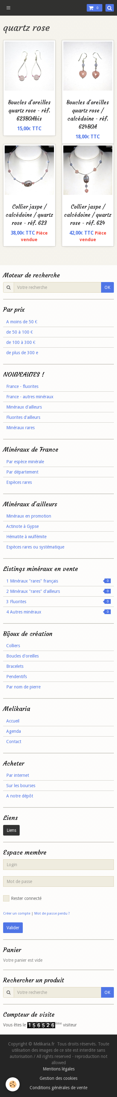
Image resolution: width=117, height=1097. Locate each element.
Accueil (12, 720)
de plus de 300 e (22, 352)
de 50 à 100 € (19, 332)
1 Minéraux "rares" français (58, 580)
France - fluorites (22, 386)
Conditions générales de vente (58, 1087)
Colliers (13, 645)
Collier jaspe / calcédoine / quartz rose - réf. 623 (29, 215)
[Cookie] (13, 1084)
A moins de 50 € (21, 321)
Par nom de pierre (23, 686)
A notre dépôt (19, 795)
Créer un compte (16, 913)
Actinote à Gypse (22, 526)
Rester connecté (22, 898)
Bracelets (14, 666)
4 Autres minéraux (58, 611)
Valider (13, 927)
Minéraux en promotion (28, 516)
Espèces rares (19, 482)
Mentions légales (59, 1068)
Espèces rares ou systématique (35, 546)
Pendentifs (16, 676)
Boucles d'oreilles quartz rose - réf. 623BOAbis (29, 110)
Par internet (17, 775)
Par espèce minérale (25, 461)
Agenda (13, 731)
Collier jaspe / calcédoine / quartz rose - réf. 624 (87, 215)
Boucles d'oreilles (22, 655)
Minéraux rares (20, 427)
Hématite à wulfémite (26, 536)
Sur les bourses (20, 785)
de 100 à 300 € (20, 342)
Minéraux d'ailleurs (24, 407)
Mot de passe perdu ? (52, 913)
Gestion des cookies (58, 1078)
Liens (11, 830)
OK (107, 287)
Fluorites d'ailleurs (23, 417)
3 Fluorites (58, 601)
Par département (22, 471)
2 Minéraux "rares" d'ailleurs (58, 591)
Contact (13, 741)
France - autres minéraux (29, 396)
